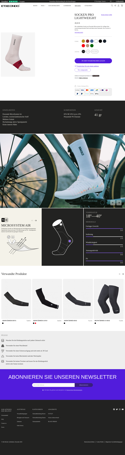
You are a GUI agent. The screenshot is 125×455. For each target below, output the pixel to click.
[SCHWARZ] (2, 323)
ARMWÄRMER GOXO (40, 320)
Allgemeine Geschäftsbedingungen (113, 442)
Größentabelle (120, 1)
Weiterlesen (79, 32)
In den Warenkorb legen (93, 61)
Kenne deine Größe (106, 14)
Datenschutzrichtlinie (89, 442)
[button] (35, 6)
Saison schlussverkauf (53, 417)
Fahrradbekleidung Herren (39, 413)
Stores (2, 427)
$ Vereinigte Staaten (101, 1)
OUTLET (50, 413)
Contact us (4, 423)
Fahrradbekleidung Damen (39, 417)
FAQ (2, 419)
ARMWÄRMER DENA (9, 320)
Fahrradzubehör (36, 421)
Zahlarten (19, 421)
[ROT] (35, 323)
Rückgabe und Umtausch (23, 417)
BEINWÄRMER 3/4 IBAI (102, 320)
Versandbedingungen (22, 413)
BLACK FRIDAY (52, 421)
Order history (20, 425)
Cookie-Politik (99, 442)
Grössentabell (4, 415)
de (112, 1)
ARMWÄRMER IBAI (70, 320)
